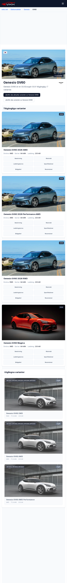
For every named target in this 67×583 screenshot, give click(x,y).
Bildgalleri (18, 169)
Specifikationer (48, 164)
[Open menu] (63, 3)
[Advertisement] (33, 29)
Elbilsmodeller (16, 9)
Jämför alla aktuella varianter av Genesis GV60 (22, 95)
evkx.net (5, 9)
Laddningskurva (18, 164)
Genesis (27, 9)
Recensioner (49, 169)
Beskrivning (18, 158)
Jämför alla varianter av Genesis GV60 (19, 100)
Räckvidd (49, 158)
